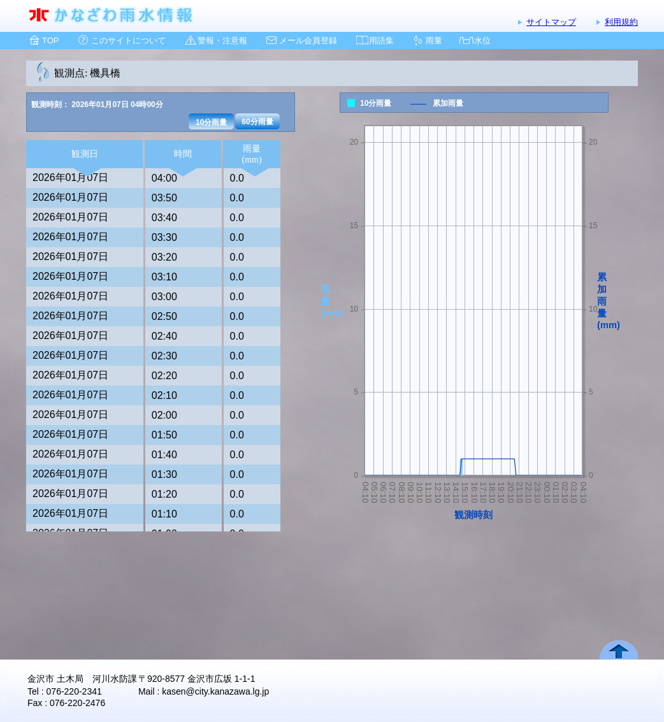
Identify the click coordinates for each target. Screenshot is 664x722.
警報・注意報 (222, 40)
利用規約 (621, 22)
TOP (50, 40)
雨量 (434, 40)
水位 (482, 40)
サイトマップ (551, 22)
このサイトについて (128, 40)
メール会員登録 (308, 40)
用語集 (381, 40)
